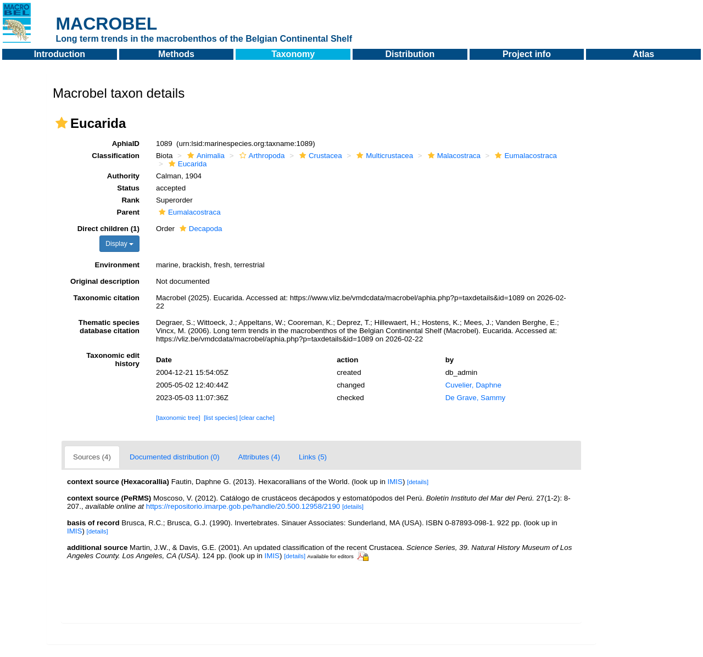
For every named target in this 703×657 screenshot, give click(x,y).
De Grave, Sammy (475, 398)
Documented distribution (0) (175, 457)
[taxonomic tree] (178, 417)
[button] (61, 123)
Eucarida (186, 164)
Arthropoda (261, 155)
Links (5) (313, 457)
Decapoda (199, 228)
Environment (117, 265)
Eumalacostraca (524, 155)
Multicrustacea (383, 155)
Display (119, 244)
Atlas (643, 54)
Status (128, 188)
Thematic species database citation (109, 326)
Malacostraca (453, 155)
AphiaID (126, 143)
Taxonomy (293, 54)
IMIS (395, 482)
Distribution (409, 54)
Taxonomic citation (107, 298)
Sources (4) (92, 457)
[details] (417, 482)
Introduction (59, 54)
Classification (116, 155)
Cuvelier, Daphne (473, 385)
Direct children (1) (108, 228)
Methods (176, 54)
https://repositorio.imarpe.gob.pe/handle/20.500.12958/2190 (243, 506)
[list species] (221, 417)
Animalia (205, 155)
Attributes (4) (259, 457)
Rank (130, 200)
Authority (123, 176)
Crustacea (319, 155)
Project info (527, 54)
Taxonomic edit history (113, 359)
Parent (128, 212)
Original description (105, 281)
